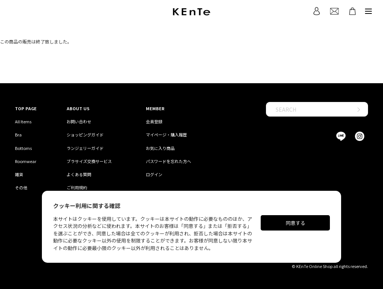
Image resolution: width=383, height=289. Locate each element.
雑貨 (19, 174)
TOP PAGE (26, 108)
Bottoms (23, 148)
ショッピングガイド (85, 135)
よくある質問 (79, 174)
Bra (18, 135)
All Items (23, 121)
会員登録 (154, 121)
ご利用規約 (77, 187)
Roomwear (25, 161)
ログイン (154, 174)
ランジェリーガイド (85, 148)
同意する (295, 222)
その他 (21, 187)
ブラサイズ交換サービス (89, 161)
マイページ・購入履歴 (166, 135)
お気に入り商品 (160, 148)
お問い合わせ (79, 121)
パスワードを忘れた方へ (168, 161)
